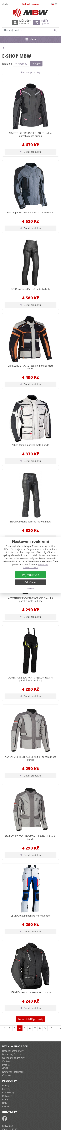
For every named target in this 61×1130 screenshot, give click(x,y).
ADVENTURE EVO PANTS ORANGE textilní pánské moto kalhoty (30, 600)
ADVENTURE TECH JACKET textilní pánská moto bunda (30, 758)
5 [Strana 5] (25, 1028)
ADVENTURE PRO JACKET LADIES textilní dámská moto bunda (30, 134)
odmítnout (43, 564)
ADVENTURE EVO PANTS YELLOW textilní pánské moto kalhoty (30, 679)
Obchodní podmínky (13, 1057)
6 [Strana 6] (30, 1028)
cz (54, 4)
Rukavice (7, 1096)
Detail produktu (30, 151)
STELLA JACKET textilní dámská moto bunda (30, 212)
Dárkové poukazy (30, 4)
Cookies (6, 1075)
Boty (4, 1103)
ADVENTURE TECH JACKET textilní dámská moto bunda (30, 838)
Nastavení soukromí (13, 1071)
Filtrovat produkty (30, 72)
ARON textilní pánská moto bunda (30, 445)
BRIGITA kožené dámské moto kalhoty (30, 521)
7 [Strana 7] (35, 1028)
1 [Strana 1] (4, 1028)
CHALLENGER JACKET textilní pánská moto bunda (30, 367)
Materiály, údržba (11, 1054)
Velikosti (6, 1061)
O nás (5, 4)
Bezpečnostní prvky (13, 1050)
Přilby (5, 1099)
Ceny (36, 63)
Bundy (5, 1085)
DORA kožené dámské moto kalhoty (30, 289)
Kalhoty (6, 1089)
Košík (41, 22)
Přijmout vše (30, 575)
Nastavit (30, 588)
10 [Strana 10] (50, 1028)
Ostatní (6, 1106)
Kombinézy (8, 1092)
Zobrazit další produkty (30, 1019)
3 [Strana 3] (15, 1028)
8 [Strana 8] (40, 1028)
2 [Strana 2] (9, 1028)
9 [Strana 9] (45, 1028)
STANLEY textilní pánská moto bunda (30, 992)
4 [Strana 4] (20, 1028)
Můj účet (21, 22)
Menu (30, 39)
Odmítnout (31, 582)
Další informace (30, 567)
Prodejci (6, 1064)
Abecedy (21, 63)
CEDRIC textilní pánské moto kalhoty (30, 915)
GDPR (5, 1068)
